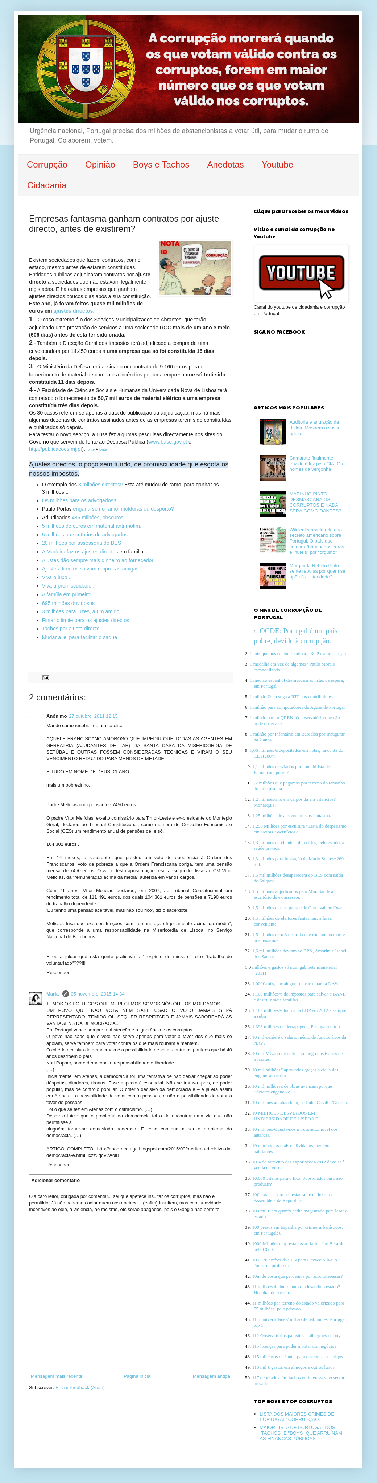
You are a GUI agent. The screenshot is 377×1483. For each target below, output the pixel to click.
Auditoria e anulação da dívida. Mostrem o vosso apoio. (314, 427)
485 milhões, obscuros (98, 517)
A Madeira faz (58, 552)
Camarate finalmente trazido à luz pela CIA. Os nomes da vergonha (316, 463)
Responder (58, 972)
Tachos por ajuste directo (71, 628)
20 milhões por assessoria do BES (81, 543)
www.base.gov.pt (167, 442)
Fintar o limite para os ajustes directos (85, 620)
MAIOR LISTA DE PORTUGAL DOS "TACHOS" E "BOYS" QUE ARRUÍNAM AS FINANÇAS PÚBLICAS (301, 1433)
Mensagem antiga (211, 1376)
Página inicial (138, 1376)
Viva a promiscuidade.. (69, 586)
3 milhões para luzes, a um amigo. (81, 611)
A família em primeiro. (67, 594)
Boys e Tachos (161, 164)
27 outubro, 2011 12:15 (93, 716)
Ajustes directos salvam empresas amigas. (91, 569)
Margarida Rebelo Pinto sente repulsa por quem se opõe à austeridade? (317, 571)
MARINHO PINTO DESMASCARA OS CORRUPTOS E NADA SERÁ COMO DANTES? (315, 502)
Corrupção (47, 164)
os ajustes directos (96, 552)
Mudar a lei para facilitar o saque (79, 637)
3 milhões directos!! (100, 484)
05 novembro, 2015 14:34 (98, 994)
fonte (91, 450)
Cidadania (46, 185)
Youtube (277, 164)
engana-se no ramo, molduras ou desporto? (123, 509)
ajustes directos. (74, 311)
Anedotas (225, 164)
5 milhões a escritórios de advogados (85, 534)
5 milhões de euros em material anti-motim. (91, 526)
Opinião (100, 164)
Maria (53, 994)
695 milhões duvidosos (68, 603)
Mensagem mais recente (56, 1376)
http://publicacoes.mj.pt (55, 449)
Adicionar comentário (56, 1180)
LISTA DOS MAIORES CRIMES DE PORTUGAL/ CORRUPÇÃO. (297, 1416)
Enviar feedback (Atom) (80, 1387)
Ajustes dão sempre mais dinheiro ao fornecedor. (98, 560)
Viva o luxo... (57, 577)
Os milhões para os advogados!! (79, 500)
